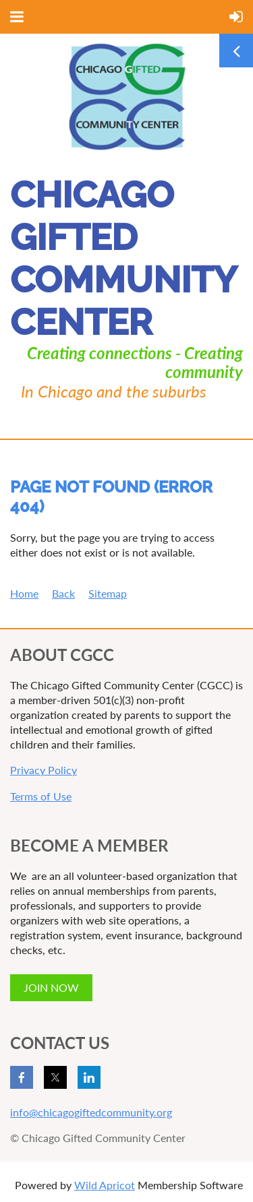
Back (63, 593)
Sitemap (107, 593)
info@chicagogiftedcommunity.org (91, 1112)
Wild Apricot (104, 1184)
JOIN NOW (51, 987)
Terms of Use (41, 796)
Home (24, 593)
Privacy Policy (43, 769)
